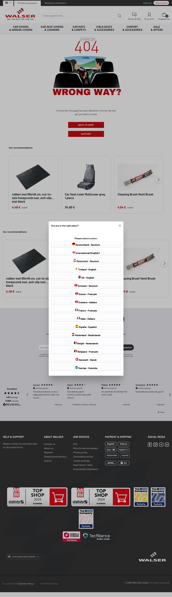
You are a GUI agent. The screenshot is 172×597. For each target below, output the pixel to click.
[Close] (119, 225)
